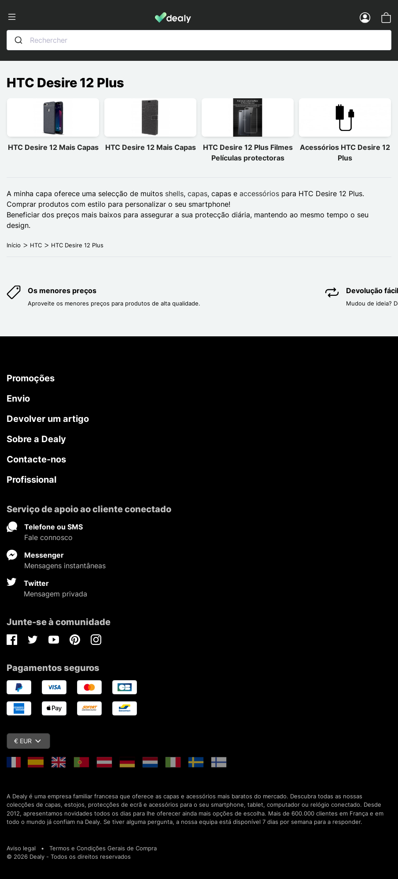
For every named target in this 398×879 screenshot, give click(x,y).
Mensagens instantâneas (65, 565)
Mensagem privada (55, 593)
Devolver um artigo (48, 418)
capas (197, 193)
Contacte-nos (36, 459)
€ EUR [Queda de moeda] (27, 741)
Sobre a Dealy (36, 439)
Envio (18, 398)
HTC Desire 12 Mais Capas (53, 147)
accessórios (259, 193)
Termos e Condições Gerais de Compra (103, 848)
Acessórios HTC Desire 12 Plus (345, 152)
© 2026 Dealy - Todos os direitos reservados (69, 856)
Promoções (31, 378)
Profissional (31, 479)
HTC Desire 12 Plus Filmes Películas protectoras (248, 152)
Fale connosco (48, 537)
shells (174, 193)
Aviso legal (21, 848)
